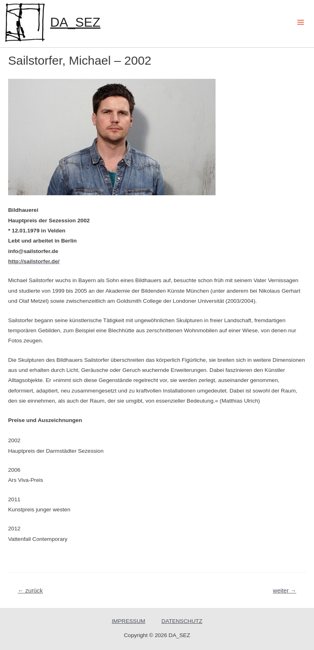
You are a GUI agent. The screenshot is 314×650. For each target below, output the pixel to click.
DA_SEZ (75, 22)
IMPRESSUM (128, 621)
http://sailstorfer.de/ (34, 261)
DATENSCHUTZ (182, 621)
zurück (30, 590)
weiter (285, 590)
